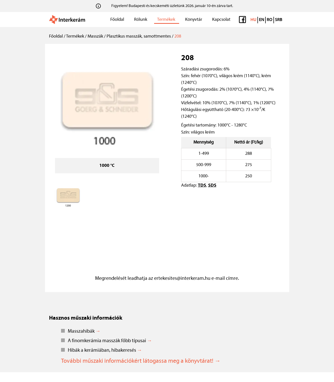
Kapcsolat (221, 19)
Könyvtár (193, 19)
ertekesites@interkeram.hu (182, 278)
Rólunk (140, 19)
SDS (212, 185)
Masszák (95, 36)
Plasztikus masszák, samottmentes (139, 36)
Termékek (166, 19)
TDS (202, 185)
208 (177, 36)
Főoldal (117, 19)
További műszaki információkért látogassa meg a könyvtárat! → (141, 361)
